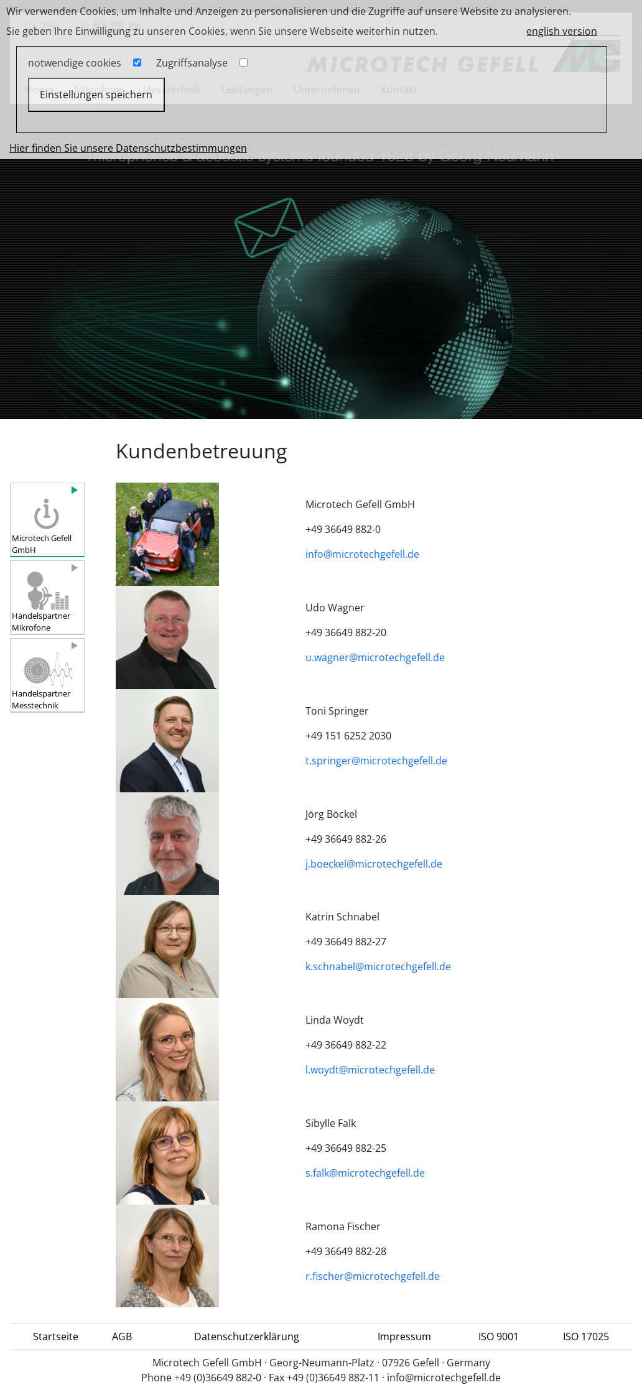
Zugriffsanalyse (192, 63)
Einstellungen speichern (96, 94)
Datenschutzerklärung (246, 1336)
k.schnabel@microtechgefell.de (378, 966)
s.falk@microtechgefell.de (365, 1173)
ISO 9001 (498, 1336)
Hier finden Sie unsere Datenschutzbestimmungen (128, 148)
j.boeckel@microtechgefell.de (373, 864)
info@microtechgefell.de (362, 554)
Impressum (404, 1336)
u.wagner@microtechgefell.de (375, 657)
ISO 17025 (586, 1336)
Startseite (55, 1336)
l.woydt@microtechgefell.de (370, 1070)
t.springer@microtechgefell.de (376, 760)
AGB (122, 1336)
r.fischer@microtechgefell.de (372, 1276)
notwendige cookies (74, 63)
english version (561, 31)
